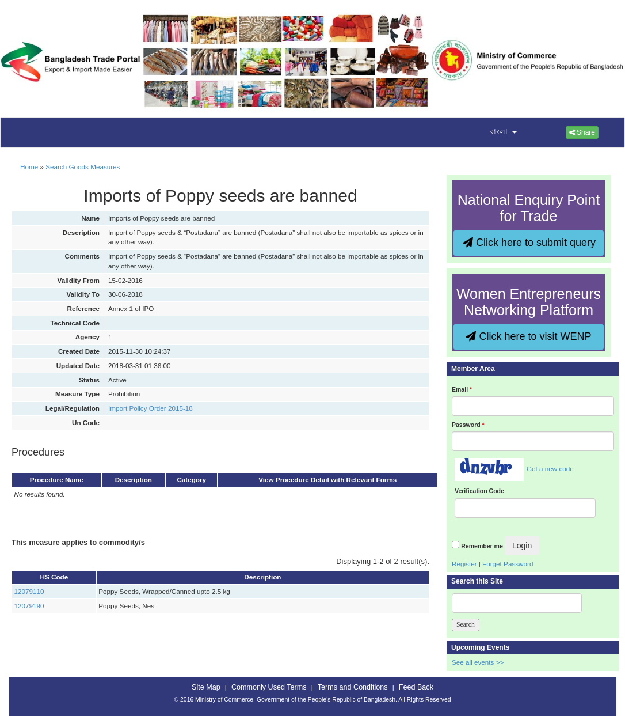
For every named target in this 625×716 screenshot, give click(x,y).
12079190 (29, 605)
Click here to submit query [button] (529, 242)
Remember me (481, 546)
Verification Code (479, 490)
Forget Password (507, 563)
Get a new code (550, 468)
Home (29, 167)
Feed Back (416, 687)
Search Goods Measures (82, 167)
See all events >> (478, 662)
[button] (496, 132)
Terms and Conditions (353, 687)
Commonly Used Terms (268, 687)
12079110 (29, 591)
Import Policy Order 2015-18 (150, 408)
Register (464, 563)
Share (582, 132)
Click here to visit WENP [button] (528, 336)
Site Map (206, 687)
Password (468, 424)
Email (462, 389)
